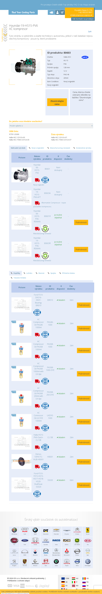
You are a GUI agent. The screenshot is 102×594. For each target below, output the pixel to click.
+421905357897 (85, 12)
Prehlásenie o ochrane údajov (18, 581)
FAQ (75, 5)
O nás (80, 5)
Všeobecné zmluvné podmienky (32, 578)
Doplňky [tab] (15, 273)
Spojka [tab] (52, 273)
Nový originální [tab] (36, 148)
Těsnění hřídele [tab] (18, 278)
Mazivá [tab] (40, 273)
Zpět (90, 28)
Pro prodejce (46, 5)
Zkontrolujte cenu (57, 102)
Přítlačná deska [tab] (67, 273)
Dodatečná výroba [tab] (82, 148)
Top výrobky (68, 5)
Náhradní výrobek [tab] (18, 148)
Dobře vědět (57, 5)
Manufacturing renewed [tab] (58, 148)
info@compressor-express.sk (81, 15)
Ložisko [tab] (28, 273)
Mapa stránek (89, 5)
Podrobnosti (81, 222)
